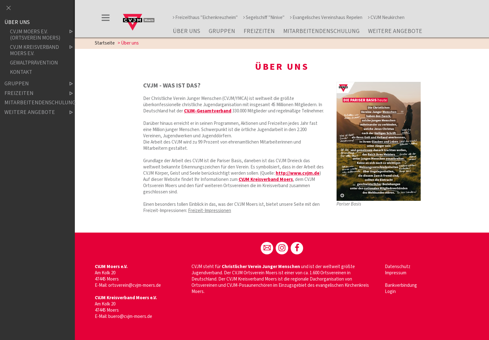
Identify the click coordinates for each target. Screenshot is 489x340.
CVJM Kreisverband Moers (266, 179)
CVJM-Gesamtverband (207, 111)
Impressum (395, 273)
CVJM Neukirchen (386, 17)
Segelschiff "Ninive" (263, 17)
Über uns (186, 31)
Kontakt (21, 72)
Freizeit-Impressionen (209, 210)
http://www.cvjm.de (297, 173)
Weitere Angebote (395, 31)
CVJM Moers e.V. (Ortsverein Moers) (36, 35)
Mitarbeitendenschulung (321, 31)
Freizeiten (259, 31)
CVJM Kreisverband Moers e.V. (36, 50)
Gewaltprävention (34, 62)
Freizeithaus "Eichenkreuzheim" (205, 17)
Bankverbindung (401, 285)
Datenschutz (397, 266)
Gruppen (222, 31)
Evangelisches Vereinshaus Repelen (326, 17)
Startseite (105, 43)
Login (390, 291)
